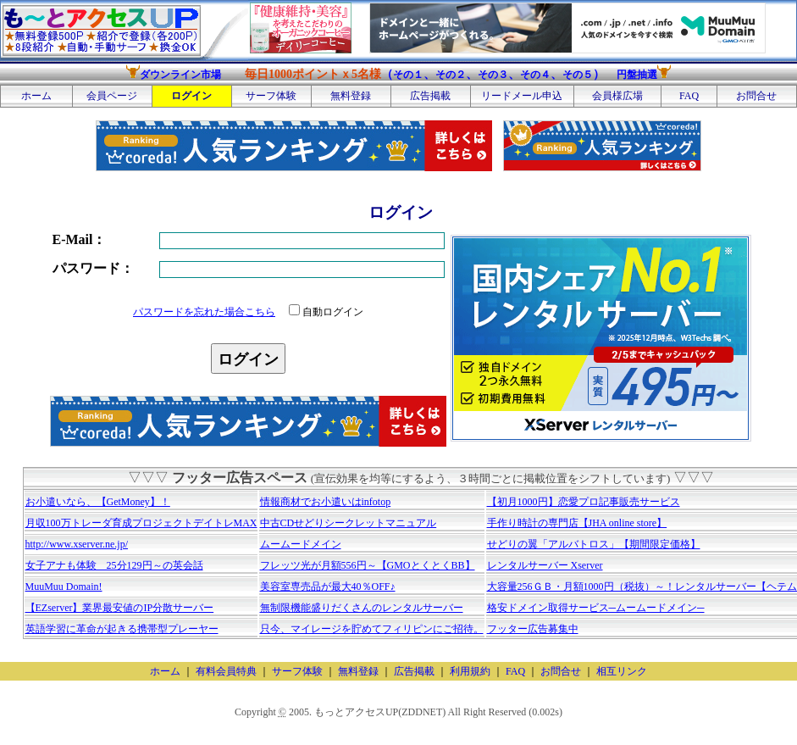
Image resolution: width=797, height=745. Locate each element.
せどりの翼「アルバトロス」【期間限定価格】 (593, 544)
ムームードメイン (300, 544)
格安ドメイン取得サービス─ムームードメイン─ (596, 608)
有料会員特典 (226, 671)
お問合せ (756, 96)
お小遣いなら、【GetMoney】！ (97, 502)
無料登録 (350, 96)
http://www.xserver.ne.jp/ (77, 544)
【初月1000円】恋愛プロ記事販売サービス (583, 502)
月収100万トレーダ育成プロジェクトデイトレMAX (141, 523)
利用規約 (470, 671)
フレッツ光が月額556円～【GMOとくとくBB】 (367, 565)
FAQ (689, 96)
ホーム (36, 96)
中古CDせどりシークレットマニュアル (348, 523)
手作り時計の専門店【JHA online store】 (577, 523)
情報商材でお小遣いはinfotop (325, 502)
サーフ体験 (271, 96)
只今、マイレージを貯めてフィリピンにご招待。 (372, 629)
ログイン (191, 96)
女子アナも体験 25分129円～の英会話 (114, 565)
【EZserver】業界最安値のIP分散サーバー (119, 608)
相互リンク (621, 671)
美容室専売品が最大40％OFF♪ (328, 586)
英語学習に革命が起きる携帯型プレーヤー (122, 629)
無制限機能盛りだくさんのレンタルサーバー (361, 608)
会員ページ (111, 96)
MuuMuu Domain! (63, 586)
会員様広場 (617, 96)
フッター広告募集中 (532, 629)
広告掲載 (430, 96)
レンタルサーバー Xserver (545, 565)
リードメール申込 (521, 96)
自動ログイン (326, 312)
